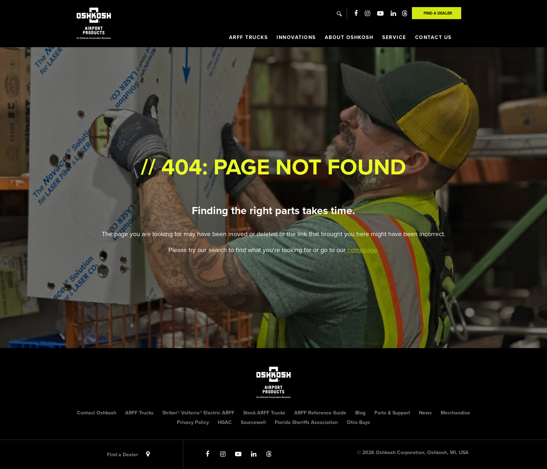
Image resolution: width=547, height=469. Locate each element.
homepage (362, 250)
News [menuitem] (425, 413)
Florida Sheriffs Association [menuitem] (306, 422)
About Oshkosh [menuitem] (349, 37)
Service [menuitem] (394, 37)
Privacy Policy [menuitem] (193, 422)
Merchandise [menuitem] (455, 413)
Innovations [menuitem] (296, 37)
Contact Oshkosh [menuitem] (96, 413)
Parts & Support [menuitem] (392, 413)
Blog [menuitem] (360, 413)
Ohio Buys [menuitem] (358, 422)
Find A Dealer (438, 13)
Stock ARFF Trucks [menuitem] (264, 413)
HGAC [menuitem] (225, 422)
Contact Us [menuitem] (433, 37)
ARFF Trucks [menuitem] (248, 37)
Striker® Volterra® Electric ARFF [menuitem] (198, 413)
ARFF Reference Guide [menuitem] (320, 413)
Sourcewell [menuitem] (253, 422)
